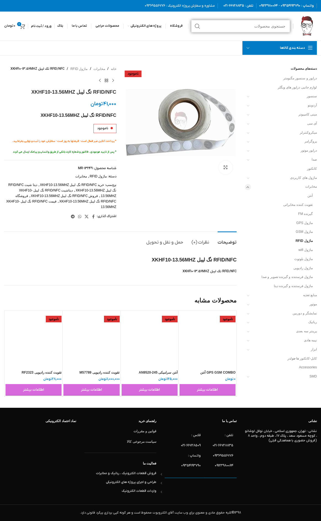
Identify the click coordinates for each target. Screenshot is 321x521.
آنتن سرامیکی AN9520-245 (158, 372)
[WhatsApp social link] (79, 216)
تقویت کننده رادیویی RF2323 (42, 372)
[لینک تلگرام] (72, 216)
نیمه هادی (310, 340)
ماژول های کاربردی (303, 178)
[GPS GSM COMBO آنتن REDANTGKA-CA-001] (208, 340)
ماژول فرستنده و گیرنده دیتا (293, 286)
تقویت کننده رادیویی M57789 (99, 372)
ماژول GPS (304, 223)
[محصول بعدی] (100, 80)
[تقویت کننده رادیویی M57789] (91, 340)
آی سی (312, 123)
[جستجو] (240, 26)
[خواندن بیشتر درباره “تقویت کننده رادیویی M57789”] (91, 390)
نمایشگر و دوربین (305, 313)
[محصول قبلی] (113, 80)
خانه (113, 69)
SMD (313, 376)
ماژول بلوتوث (303, 259)
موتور (313, 304)
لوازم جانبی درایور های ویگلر (297, 87)
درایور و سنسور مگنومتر (300, 78)
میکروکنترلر (308, 132)
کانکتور (312, 169)
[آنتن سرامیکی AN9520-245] (150, 340)
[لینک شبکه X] (86, 216)
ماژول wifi (305, 250)
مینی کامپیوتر (307, 114)
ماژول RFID (304, 241)
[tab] (227, 239)
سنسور (312, 96)
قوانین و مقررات (144, 431)
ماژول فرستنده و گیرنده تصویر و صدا (287, 277)
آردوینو (312, 105)
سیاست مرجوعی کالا (141, 442)
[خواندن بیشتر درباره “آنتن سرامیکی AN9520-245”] (150, 390)
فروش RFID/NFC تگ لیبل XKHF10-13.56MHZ (64, 196)
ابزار (314, 349)
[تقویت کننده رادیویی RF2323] (33, 340)
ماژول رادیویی (303, 268)
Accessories (308, 367)
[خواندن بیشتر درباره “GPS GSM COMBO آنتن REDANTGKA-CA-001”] (208, 390)
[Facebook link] (93, 216)
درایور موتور (309, 150)
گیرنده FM (305, 214)
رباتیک (312, 322)
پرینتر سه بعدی (306, 331)
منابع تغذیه (310, 295)
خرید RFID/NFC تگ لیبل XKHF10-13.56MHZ (72, 185)
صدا (314, 159)
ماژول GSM (304, 232)
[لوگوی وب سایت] (306, 26)
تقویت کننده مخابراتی (298, 205)
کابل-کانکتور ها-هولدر (302, 358)
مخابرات (311, 186)
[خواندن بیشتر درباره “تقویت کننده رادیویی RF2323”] (33, 390)
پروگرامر (310, 141)
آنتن (310, 196)
